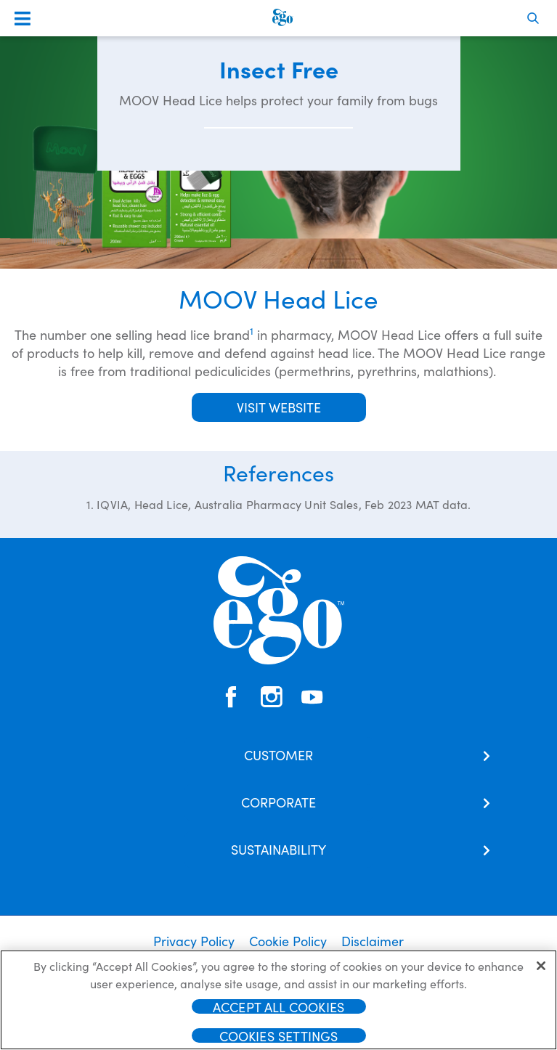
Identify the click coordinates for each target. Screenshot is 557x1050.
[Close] (541, 970)
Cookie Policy (288, 941)
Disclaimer (372, 941)
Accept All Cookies (278, 1011)
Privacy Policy (194, 941)
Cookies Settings (278, 1040)
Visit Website (279, 407)
